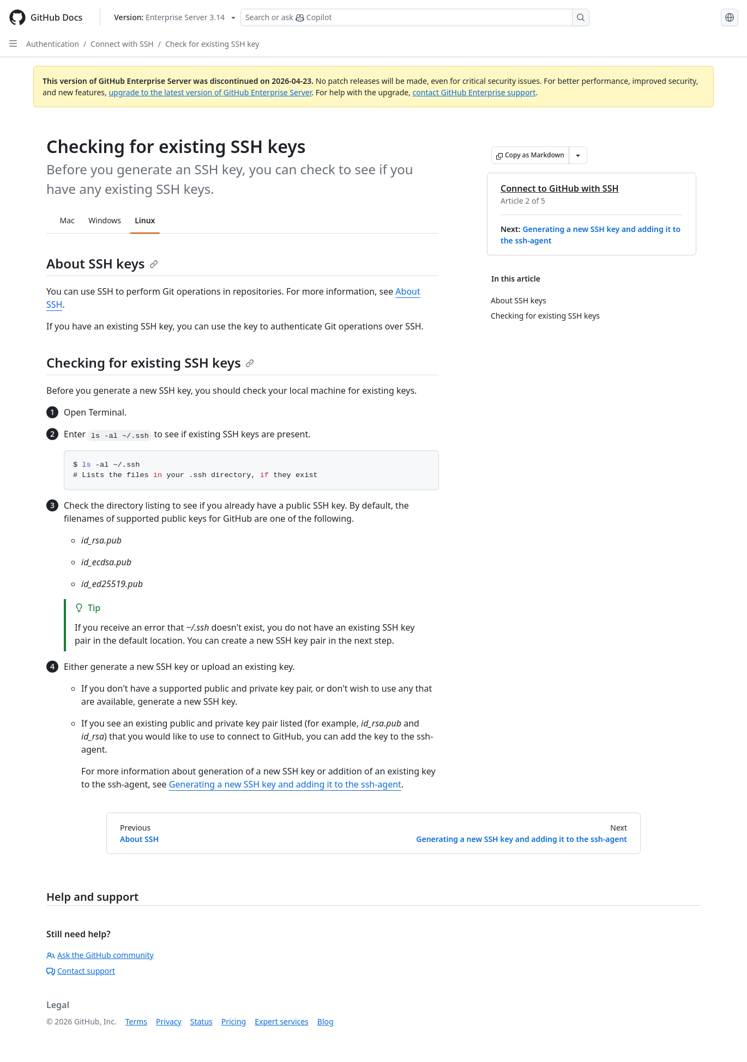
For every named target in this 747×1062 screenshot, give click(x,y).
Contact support (80, 971)
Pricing (233, 1021)
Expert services (282, 1021)
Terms (136, 1021)
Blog (325, 1021)
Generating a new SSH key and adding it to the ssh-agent (285, 784)
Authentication (52, 44)
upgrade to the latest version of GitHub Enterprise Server (210, 92)
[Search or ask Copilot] (414, 17)
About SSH (139, 839)
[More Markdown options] (578, 155)
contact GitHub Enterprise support (474, 92)
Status (201, 1021)
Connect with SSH (122, 44)
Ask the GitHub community (100, 955)
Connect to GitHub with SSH (560, 188)
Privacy (169, 1021)
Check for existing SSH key (212, 44)
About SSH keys (102, 263)
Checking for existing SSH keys (150, 362)
